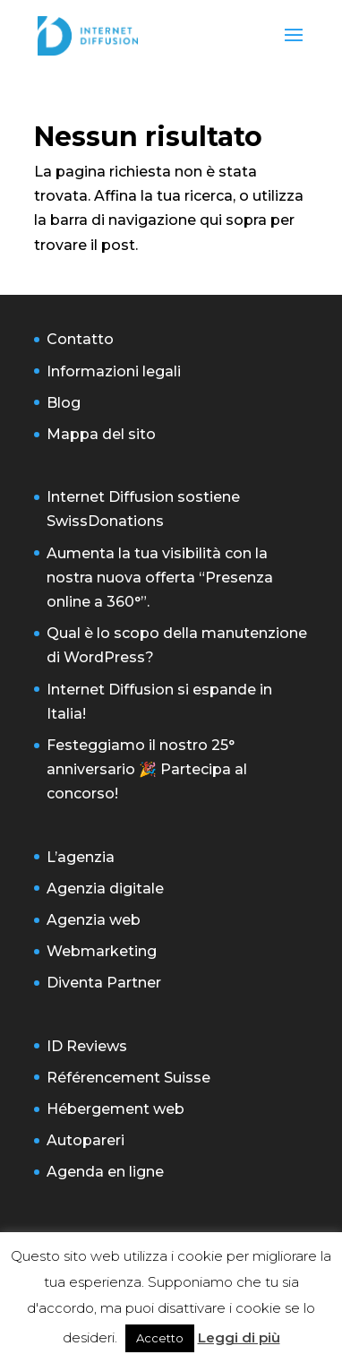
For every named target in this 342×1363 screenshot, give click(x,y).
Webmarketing (102, 951)
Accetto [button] (160, 1338)
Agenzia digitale (105, 888)
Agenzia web (94, 919)
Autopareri (85, 1140)
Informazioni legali (114, 371)
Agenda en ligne (105, 1171)
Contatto (80, 339)
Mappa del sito (101, 434)
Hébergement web (115, 1108)
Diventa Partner (104, 982)
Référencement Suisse (128, 1077)
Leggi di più (239, 1337)
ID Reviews (87, 1046)
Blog (64, 402)
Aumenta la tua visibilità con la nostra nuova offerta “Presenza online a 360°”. (160, 577)
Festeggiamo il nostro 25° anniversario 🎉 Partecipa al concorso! (147, 769)
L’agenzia (81, 857)
